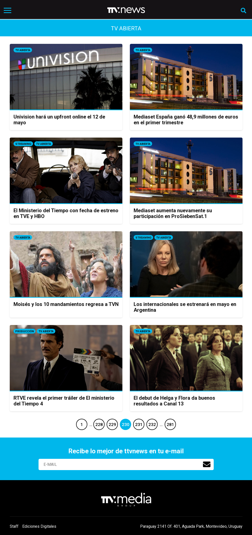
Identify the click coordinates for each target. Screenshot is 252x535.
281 (170, 424)
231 (139, 424)
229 (112, 424)
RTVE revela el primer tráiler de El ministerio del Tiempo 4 (64, 401)
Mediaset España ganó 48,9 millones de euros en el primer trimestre (186, 120)
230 (125, 424)
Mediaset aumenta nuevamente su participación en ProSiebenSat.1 (173, 213)
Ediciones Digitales (39, 526)
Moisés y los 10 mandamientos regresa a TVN (66, 304)
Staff (14, 526)
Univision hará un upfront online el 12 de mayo (59, 120)
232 (152, 424)
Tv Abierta (22, 50)
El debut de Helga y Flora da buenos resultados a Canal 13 (174, 401)
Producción (24, 331)
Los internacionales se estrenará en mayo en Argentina (185, 307)
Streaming (23, 144)
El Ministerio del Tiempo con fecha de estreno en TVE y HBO (66, 213)
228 (99, 424)
